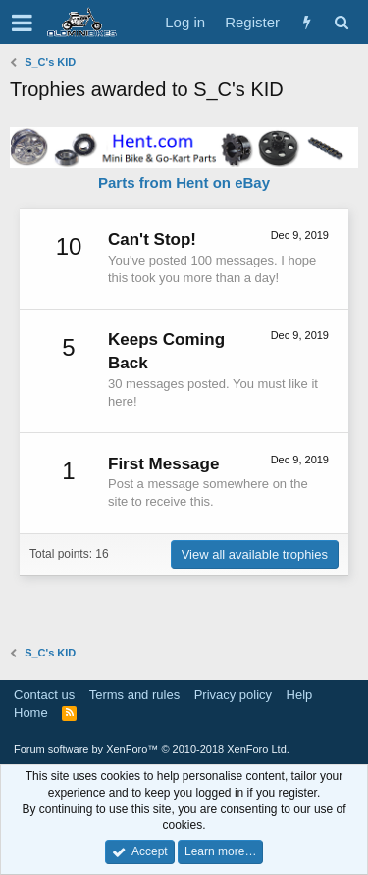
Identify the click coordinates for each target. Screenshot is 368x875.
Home (31, 712)
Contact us (44, 694)
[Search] (341, 22)
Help (300, 694)
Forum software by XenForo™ (151, 748)
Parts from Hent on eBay (184, 182)
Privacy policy (233, 694)
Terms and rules (134, 694)
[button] (22, 22)
